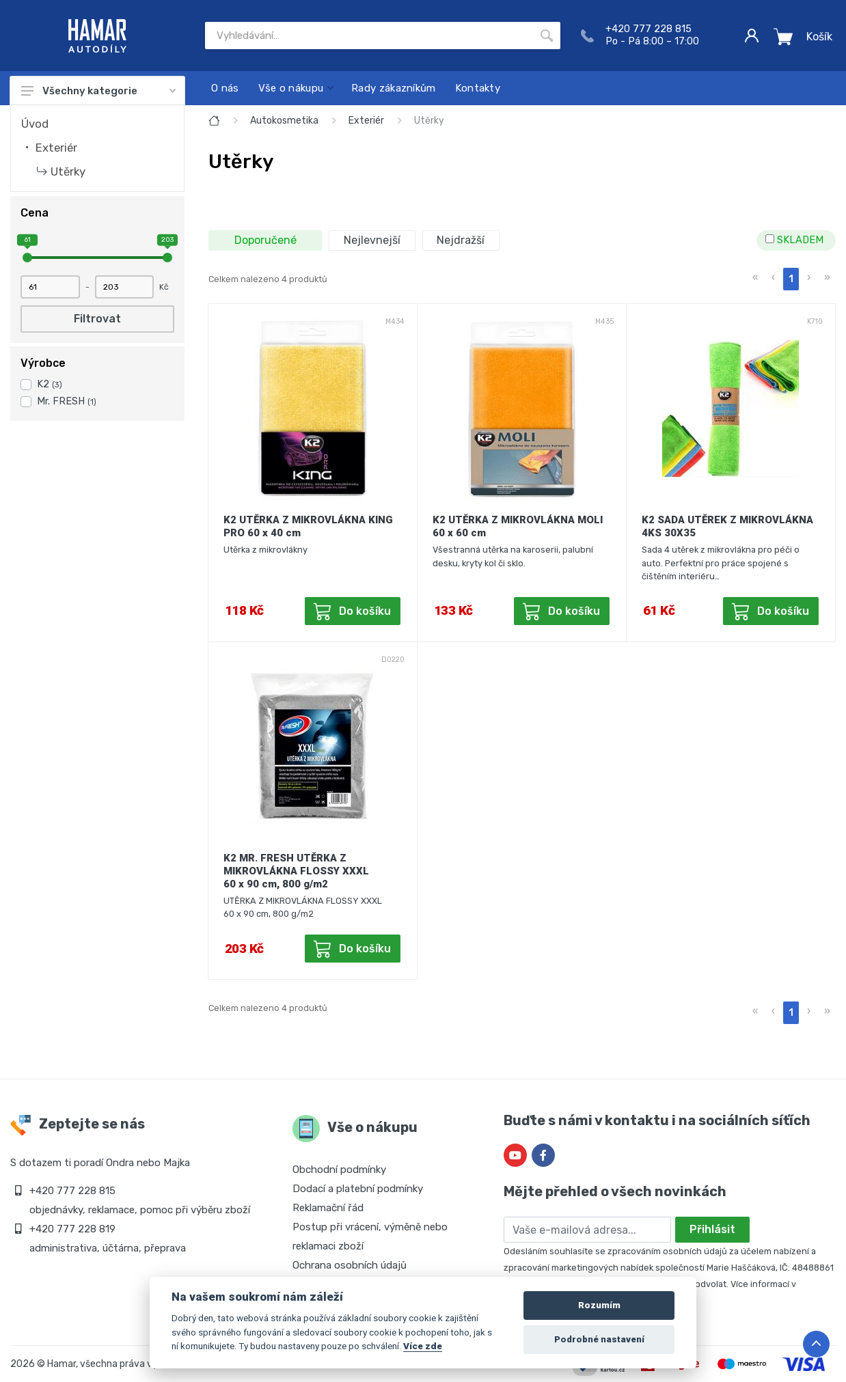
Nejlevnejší (372, 240)
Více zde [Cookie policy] (422, 1345)
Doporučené (265, 240)
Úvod (35, 123)
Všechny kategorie (98, 91)
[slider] (27, 257)
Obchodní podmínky (339, 1169)
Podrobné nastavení (599, 1339)
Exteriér (56, 147)
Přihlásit (712, 1229)
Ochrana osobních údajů (349, 1265)
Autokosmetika (284, 120)
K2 (49, 384)
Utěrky (68, 171)
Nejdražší (461, 240)
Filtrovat (97, 318)
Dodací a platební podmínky (357, 1189)
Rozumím (599, 1305)
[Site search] (369, 35)
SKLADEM (794, 240)
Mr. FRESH (66, 401)
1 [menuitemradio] (791, 279)
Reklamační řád (328, 1208)
